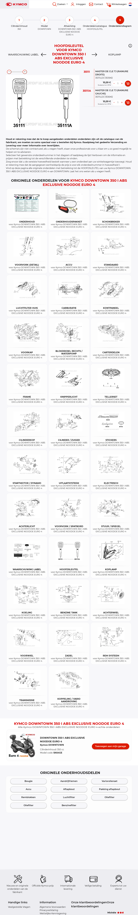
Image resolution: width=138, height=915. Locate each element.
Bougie (28, 781)
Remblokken (28, 797)
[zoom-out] (9, 72)
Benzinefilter (69, 805)
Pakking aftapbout (109, 789)
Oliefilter (109, 797)
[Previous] (44, 54)
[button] (130, 46)
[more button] (122, 84)
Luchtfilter (69, 797)
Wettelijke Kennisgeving (53, 913)
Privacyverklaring (49, 910)
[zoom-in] (25, 72)
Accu (28, 789)
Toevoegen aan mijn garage (110, 746)
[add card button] (128, 84)
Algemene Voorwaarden (53, 907)
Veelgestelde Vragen (19, 907)
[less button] (114, 84)
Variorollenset (109, 781)
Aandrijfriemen (68, 781)
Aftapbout (69, 789)
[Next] (94, 54)
